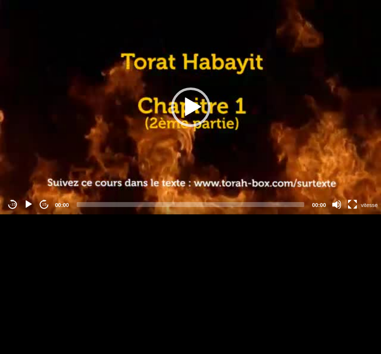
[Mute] (337, 204)
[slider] (190, 204)
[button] (190, 107)
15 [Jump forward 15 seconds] (44, 204)
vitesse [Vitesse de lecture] (369, 205)
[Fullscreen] (352, 204)
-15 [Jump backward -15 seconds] (13, 204)
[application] (190, 107)
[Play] (28, 204)
